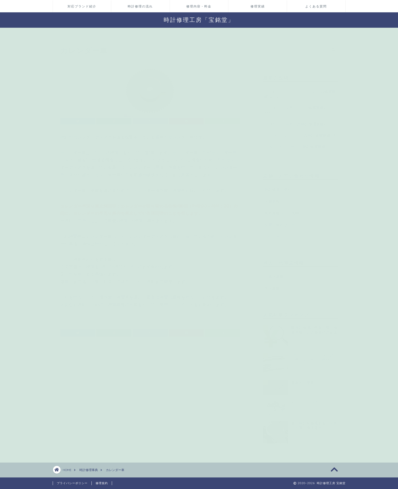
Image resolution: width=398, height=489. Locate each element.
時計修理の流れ (140, 6)
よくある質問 (316, 6)
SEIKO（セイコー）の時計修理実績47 (297, 144)
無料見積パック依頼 (281, 210)
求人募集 (272, 286)
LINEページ (274, 234)
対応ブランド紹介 (82, 6)
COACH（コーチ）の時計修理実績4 (295, 121)
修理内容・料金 (198, 6)
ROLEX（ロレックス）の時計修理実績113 (300, 133)
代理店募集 (274, 274)
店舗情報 (272, 199)
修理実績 (258, 6)
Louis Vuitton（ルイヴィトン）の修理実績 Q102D (300, 91)
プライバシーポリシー (72, 483)
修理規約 (102, 483)
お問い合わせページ (281, 222)
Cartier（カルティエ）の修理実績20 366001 (296, 107)
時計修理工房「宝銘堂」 (199, 19)
